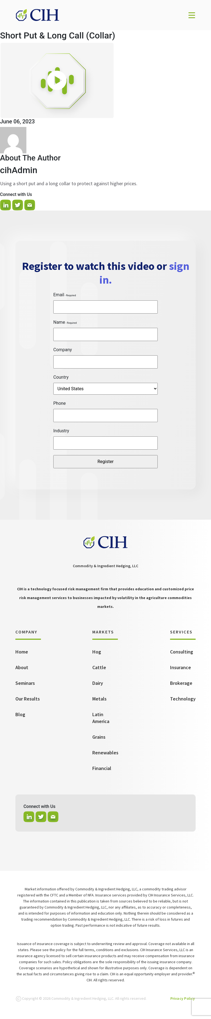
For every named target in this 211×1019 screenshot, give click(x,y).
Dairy (97, 683)
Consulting (181, 652)
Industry (61, 430)
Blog (20, 714)
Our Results (27, 699)
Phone (59, 403)
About (21, 667)
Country (61, 377)
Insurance (180, 667)
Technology (183, 699)
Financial (101, 768)
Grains (99, 737)
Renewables (105, 752)
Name (59, 322)
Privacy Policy (182, 998)
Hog (96, 652)
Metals (99, 699)
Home (21, 652)
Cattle (99, 667)
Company (62, 349)
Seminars (25, 683)
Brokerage (181, 683)
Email (58, 294)
